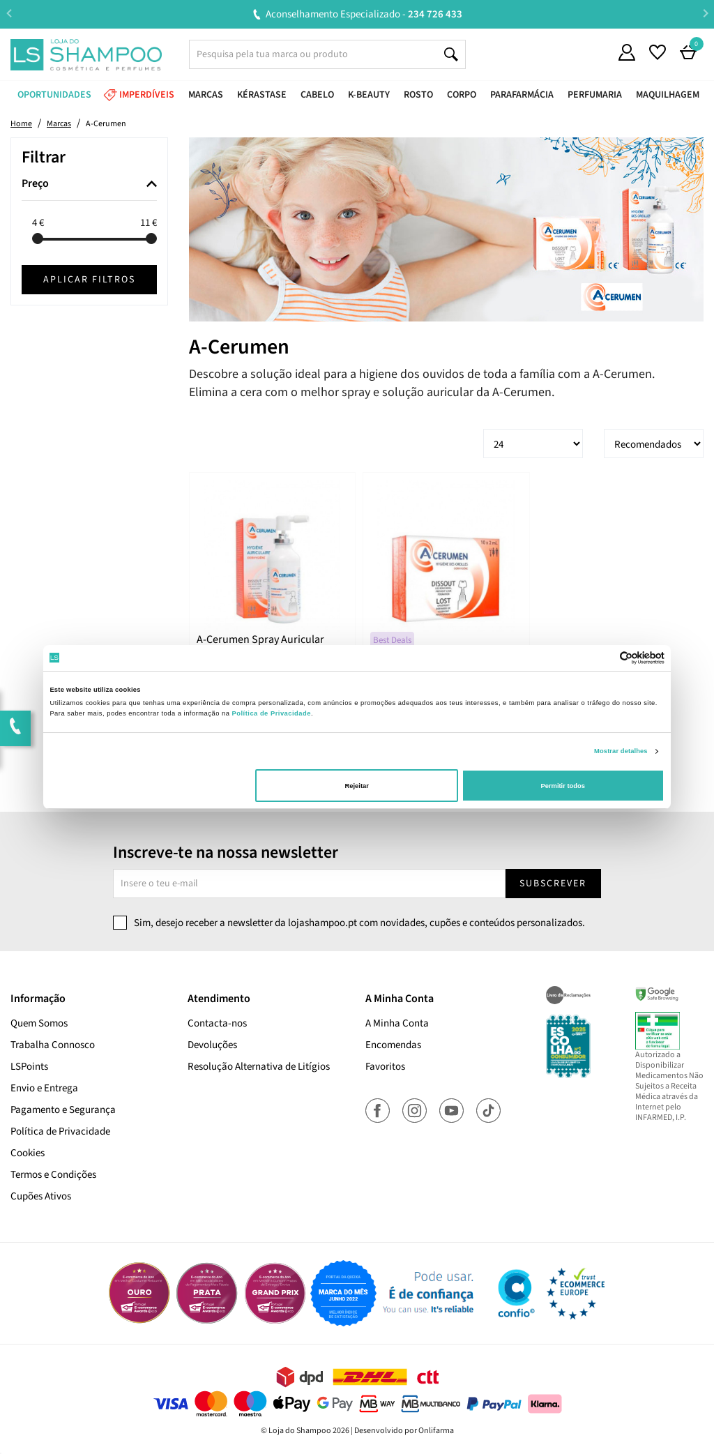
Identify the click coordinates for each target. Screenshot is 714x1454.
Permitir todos (562, 785)
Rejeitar (357, 785)
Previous (8, 13)
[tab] (89, 184)
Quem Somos (39, 1023)
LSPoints (29, 1066)
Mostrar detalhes (621, 751)
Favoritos (385, 1066)
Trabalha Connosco (52, 1045)
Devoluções (212, 1045)
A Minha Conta (397, 1023)
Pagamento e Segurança (63, 1110)
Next (705, 13)
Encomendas (393, 1045)
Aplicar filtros (89, 280)
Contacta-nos (217, 1023)
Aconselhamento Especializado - (364, 14)
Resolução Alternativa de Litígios (259, 1066)
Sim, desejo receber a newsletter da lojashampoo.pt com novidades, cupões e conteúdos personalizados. (359, 923)
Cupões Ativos (40, 1196)
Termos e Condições (53, 1174)
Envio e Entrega (44, 1088)
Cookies (27, 1153)
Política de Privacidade (60, 1131)
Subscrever (552, 884)
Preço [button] (35, 184)
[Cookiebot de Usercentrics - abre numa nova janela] (603, 658)
